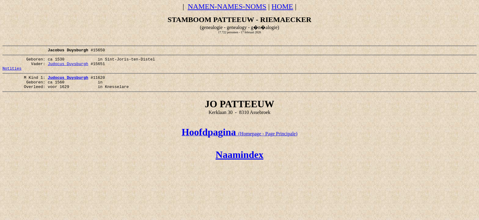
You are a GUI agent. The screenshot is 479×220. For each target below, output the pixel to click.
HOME (282, 6)
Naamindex (239, 162)
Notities (11, 72)
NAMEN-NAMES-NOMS (227, 6)
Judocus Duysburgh (68, 67)
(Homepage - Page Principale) (239, 142)
